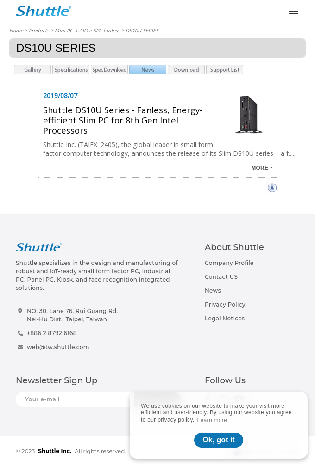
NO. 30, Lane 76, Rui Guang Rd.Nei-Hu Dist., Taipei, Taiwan (72, 315)
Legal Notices (225, 318)
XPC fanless (106, 30)
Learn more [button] (212, 420)
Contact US (221, 276)
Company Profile (229, 262)
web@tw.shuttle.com (58, 346)
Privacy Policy (225, 304)
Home (16, 30)
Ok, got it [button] (218, 440)
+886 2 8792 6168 (52, 333)
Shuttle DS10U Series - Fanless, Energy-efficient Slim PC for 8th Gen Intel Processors (122, 120)
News (213, 290)
